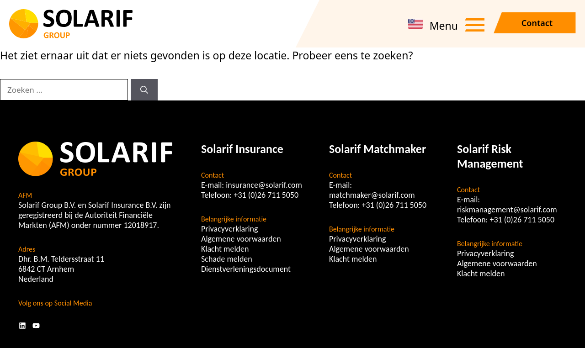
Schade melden (226, 259)
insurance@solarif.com (264, 185)
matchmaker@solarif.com (372, 195)
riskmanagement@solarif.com (507, 210)
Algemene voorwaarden (241, 239)
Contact (537, 22)
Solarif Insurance (242, 149)
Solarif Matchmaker (377, 149)
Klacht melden (225, 249)
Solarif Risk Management (490, 156)
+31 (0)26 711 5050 (266, 195)
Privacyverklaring (229, 229)
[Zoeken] (144, 90)
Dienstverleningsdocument (246, 269)
